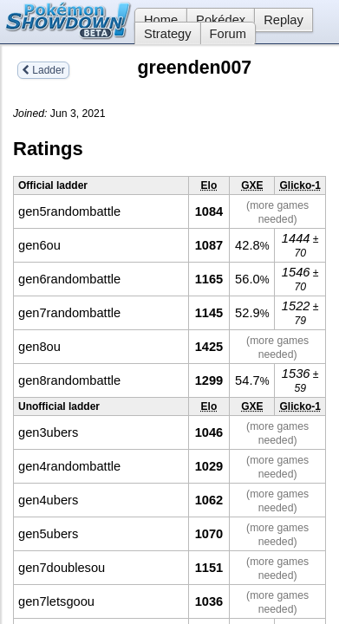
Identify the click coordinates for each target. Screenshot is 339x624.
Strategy (168, 34)
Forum (228, 34)
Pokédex (220, 20)
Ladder (43, 70)
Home (156, 20)
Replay (283, 20)
